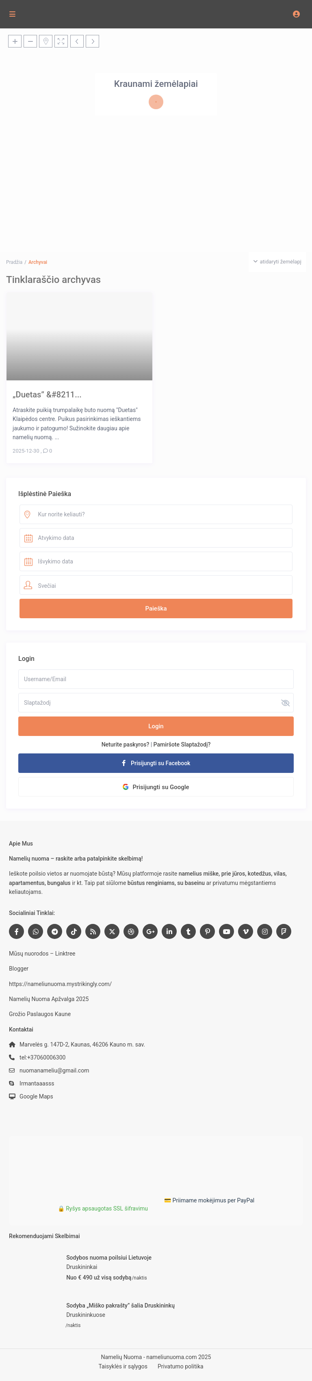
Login (155, 726)
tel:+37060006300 (42, 1057)
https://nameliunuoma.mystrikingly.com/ (60, 984)
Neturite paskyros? (126, 744)
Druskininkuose (85, 1315)
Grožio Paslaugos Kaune (40, 1014)
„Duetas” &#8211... (47, 394)
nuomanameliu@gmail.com (54, 1070)
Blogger (18, 968)
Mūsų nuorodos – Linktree (42, 953)
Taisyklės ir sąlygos (122, 1366)
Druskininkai (81, 1267)
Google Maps (36, 1096)
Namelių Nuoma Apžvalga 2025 (49, 999)
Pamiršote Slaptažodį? (182, 744)
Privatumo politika (181, 1366)
